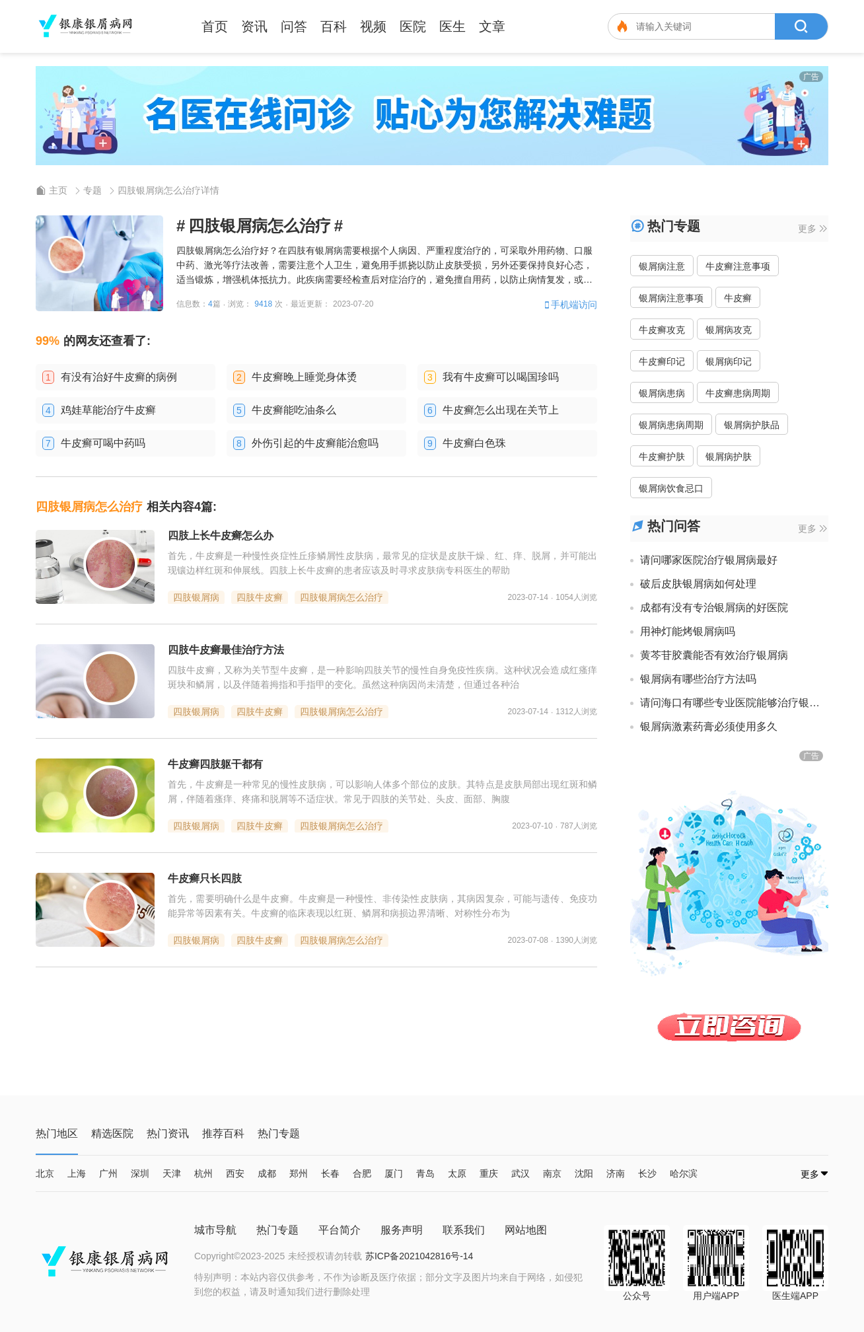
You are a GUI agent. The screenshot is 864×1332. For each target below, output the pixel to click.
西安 (235, 1173)
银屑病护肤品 (751, 425)
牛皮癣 (738, 298)
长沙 (647, 1173)
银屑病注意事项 (671, 298)
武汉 (520, 1173)
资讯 (254, 26)
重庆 (489, 1173)
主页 (58, 190)
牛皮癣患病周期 (737, 393)
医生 (452, 26)
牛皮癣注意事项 (737, 266)
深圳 (140, 1173)
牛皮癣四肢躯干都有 (215, 764)
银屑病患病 (662, 393)
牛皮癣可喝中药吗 (103, 443)
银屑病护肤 (728, 456)
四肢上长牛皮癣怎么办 (220, 535)
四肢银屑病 (196, 597)
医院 (413, 26)
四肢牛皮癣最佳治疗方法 (226, 649)
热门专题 (277, 1230)
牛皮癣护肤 (662, 456)
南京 (552, 1173)
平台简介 (339, 1230)
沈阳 (584, 1173)
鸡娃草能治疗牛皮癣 (108, 410)
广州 (108, 1173)
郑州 (298, 1173)
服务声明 (401, 1230)
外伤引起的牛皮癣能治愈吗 (315, 443)
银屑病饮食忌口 (671, 488)
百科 (333, 26)
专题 (92, 190)
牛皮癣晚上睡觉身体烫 (304, 377)
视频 (373, 26)
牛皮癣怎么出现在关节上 (501, 410)
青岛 (425, 1173)
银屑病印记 (728, 361)
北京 (45, 1173)
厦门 (393, 1173)
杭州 (203, 1173)
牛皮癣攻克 (662, 329)
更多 (812, 228)
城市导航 (215, 1230)
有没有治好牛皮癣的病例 (119, 377)
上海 (76, 1173)
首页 (214, 26)
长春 (330, 1173)
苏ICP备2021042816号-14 (419, 1256)
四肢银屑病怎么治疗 (341, 597)
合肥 (362, 1173)
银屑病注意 (662, 266)
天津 (171, 1173)
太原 (457, 1173)
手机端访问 (570, 304)
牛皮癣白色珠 (474, 443)
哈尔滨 (684, 1173)
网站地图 (526, 1230)
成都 (267, 1173)
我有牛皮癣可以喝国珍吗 (501, 377)
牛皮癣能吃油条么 (294, 410)
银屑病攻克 (728, 329)
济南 (615, 1173)
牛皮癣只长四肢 (205, 878)
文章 (492, 26)
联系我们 (464, 1230)
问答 (294, 26)
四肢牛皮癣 (259, 597)
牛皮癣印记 (662, 361)
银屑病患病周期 (671, 425)
